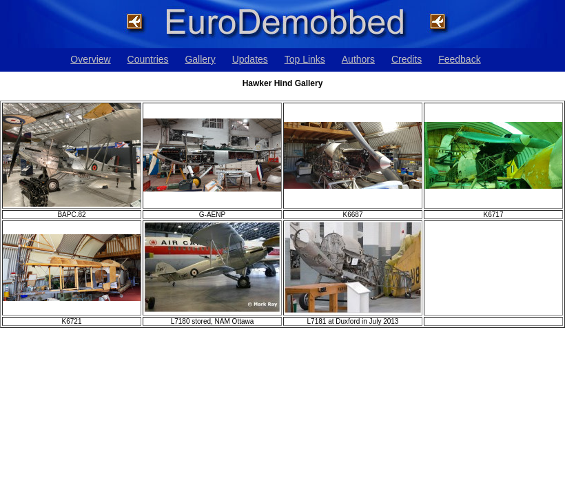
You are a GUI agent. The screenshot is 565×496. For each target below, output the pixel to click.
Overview (90, 59)
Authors (358, 59)
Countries (148, 59)
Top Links (305, 59)
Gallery (200, 59)
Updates (250, 59)
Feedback (459, 59)
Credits (406, 59)
